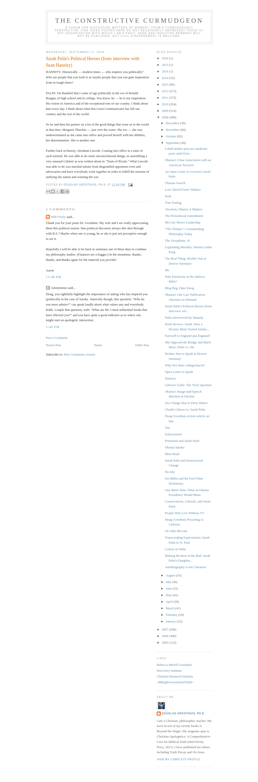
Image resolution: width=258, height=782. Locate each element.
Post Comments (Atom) (79, 354)
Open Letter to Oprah (179, 372)
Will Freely (58, 217)
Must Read (172, 454)
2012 (165, 91)
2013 (165, 84)
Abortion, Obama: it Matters (183, 209)
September (173, 143)
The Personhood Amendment (184, 216)
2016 (165, 71)
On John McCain (176, 531)
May (169, 595)
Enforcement (173, 434)
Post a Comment (57, 338)
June (169, 588)
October (171, 136)
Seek (168, 196)
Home (98, 345)
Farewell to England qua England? (187, 336)
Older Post (142, 345)
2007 (165, 629)
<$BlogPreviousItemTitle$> (175, 682)
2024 (165, 58)
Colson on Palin (175, 549)
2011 (165, 97)
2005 (165, 642)
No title (170, 472)
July (169, 582)
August (171, 575)
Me (167, 270)
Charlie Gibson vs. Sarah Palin (185, 409)
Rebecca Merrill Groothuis (174, 665)
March (170, 608)
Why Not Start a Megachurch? (185, 365)
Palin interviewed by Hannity (184, 317)
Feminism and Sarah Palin (182, 441)
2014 (165, 78)
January (171, 621)
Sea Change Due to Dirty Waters (186, 403)
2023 (165, 65)
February (172, 615)
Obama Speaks (174, 447)
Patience (170, 378)
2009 (165, 111)
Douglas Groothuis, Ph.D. (183, 713)
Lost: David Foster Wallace (183, 189)
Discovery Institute (169, 670)
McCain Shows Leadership (182, 222)
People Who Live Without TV (184, 513)
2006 (165, 636)
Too (167, 428)
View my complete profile (178, 759)
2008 (165, 117)
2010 (165, 104)
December (173, 123)
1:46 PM (52, 327)
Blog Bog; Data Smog (179, 288)
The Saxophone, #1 (177, 240)
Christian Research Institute (175, 676)
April (170, 601)
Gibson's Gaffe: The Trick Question (188, 385)
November (173, 130)
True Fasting (173, 203)
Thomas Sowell (175, 183)
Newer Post (53, 345)
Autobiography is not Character (185, 567)
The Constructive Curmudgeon (129, 20)
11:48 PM (53, 277)
